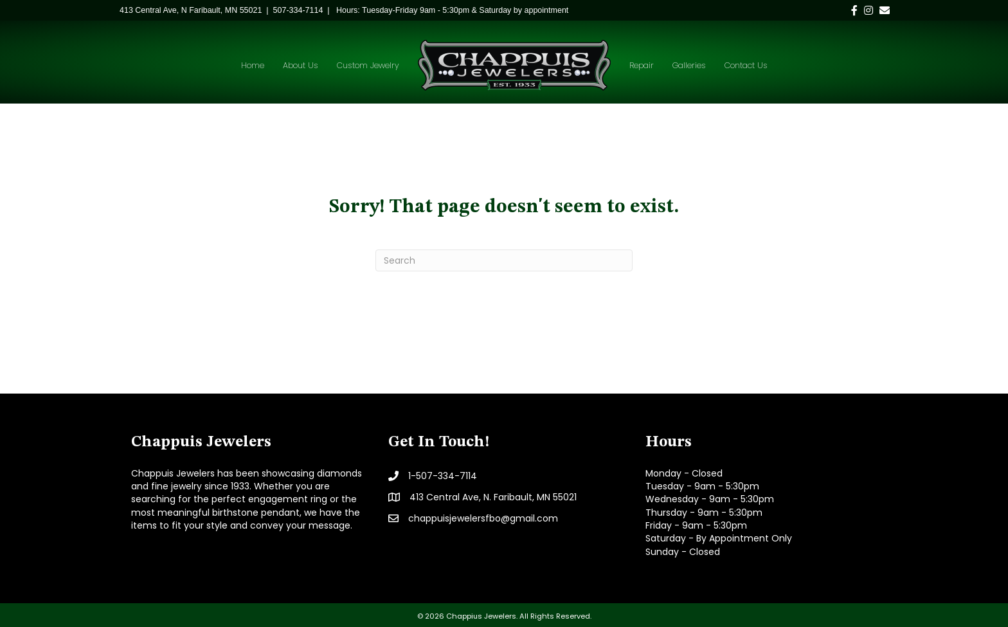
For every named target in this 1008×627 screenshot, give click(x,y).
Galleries (689, 65)
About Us (300, 65)
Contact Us (746, 65)
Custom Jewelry (368, 65)
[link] (191, 10)
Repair (641, 65)
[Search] (504, 260)
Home (252, 65)
